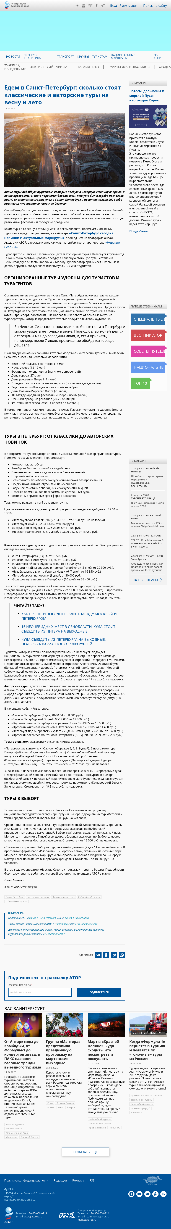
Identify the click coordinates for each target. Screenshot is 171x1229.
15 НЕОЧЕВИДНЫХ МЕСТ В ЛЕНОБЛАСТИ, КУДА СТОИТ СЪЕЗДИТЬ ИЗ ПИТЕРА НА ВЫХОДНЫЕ (68, 622)
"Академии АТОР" (55, 925)
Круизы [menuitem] (83, 57)
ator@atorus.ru (33, 1207)
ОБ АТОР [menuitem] (157, 56)
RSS (83, 1171)
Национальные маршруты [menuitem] (123, 56)
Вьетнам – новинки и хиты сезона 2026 (147, 501)
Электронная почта (19, 976)
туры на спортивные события (146, 1086)
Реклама (71, 1171)
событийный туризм (16, 894)
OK (99, 5)
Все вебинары (144, 577)
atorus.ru (78, 1225)
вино (60, 1098)
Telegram (105, 5)
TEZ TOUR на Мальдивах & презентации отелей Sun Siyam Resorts (147, 540)
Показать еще (85, 1143)
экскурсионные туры (38, 890)
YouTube (86, 6)
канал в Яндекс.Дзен (76, 910)
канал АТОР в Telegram (42, 910)
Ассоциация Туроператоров (20, 4)
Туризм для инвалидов (110, 67)
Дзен (80, 5)
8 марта (71, 1098)
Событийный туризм (88, 890)
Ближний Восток (29, 1128)
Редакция (54, 1171)
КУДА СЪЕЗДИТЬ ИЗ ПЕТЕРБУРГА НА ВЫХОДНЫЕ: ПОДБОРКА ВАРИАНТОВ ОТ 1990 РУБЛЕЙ (63, 635)
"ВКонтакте (62, 916)
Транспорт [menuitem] (65, 57)
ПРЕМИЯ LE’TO (77, 67)
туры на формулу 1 (140, 1099)
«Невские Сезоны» (95, 241)
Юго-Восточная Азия (16, 1123)
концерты (115, 1118)
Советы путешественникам (148, 348)
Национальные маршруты (148, 364)
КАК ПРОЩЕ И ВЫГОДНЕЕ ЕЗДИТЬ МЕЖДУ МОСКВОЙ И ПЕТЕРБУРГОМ (68, 609)
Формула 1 (159, 1099)
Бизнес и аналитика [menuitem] (32, 56)
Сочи (50, 1094)
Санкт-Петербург (14, 890)
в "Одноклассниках (86, 916)
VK (92, 5)
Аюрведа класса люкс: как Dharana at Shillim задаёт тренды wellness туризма (146, 564)
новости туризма (14, 1115)
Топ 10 (136, 380)
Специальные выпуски (147, 316)
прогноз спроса (14, 1119)
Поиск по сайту (156, 5)
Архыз (50, 1098)
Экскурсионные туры (63, 890)
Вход (116, 5)
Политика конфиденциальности (23, 1171)
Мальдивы (11, 1128)
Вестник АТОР (141, 332)
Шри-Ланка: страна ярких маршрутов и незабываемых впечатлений (146, 478)
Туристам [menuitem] (99, 57)
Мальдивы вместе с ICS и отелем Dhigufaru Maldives (147, 522)
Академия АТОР (147, 67)
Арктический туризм (44, 67)
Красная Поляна (64, 1094)
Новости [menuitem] (13, 57)
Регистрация (131, 5)
